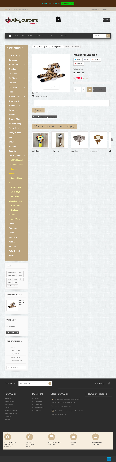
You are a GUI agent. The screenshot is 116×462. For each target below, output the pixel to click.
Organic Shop (15, 119)
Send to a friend (41, 96)
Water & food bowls (14, 253)
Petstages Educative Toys (15, 198)
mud (15, 279)
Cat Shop (13, 78)
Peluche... (36, 151)
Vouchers (13, 237)
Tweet (78, 59)
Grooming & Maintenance (14, 103)
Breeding (12, 69)
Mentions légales (11, 410)
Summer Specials (12, 148)
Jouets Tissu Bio (15, 180)
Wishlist (11, 320)
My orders (35, 398)
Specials (8, 398)
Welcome (8, 416)
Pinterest (78, 64)
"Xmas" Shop (14, 55)
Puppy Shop (14, 128)
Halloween (13, 110)
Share (86, 59)
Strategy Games (13, 212)
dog (21, 279)
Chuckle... (74, 151)
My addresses (37, 404)
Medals (12, 115)
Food (11, 92)
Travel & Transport (13, 226)
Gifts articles (14, 96)
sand (20, 272)
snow (9, 279)
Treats (11, 233)
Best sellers (9, 404)
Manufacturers (14, 341)
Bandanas (13, 60)
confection (11, 275)
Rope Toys (15, 205)
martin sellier (12, 286)
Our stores (8, 407)
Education (13, 87)
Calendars (13, 74)
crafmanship (12, 272)
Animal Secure (15, 357)
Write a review (78, 69)
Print (37, 93)
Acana (12, 347)
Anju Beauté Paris (16, 360)
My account (37, 394)
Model (75, 73)
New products (9, 401)
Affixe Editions (15, 350)
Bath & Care (14, 65)
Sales (11, 137)
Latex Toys (15, 192)
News (30, 36)
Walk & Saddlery (12, 244)
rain (15, 282)
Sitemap (8, 419)
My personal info (38, 407)
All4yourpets (14, 354)
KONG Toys (15, 187)
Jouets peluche (13, 171)
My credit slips (37, 401)
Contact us (95, 9)
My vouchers (36, 410)
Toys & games (15, 155)
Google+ (96, 59)
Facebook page (68, 3)
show (9, 282)
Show (11, 142)
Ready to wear (15, 133)
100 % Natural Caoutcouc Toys (16, 162)
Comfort (12, 83)
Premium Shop (15, 124)
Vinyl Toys (15, 219)
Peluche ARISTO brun (21, 302)
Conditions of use (11, 413)
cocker (20, 275)
